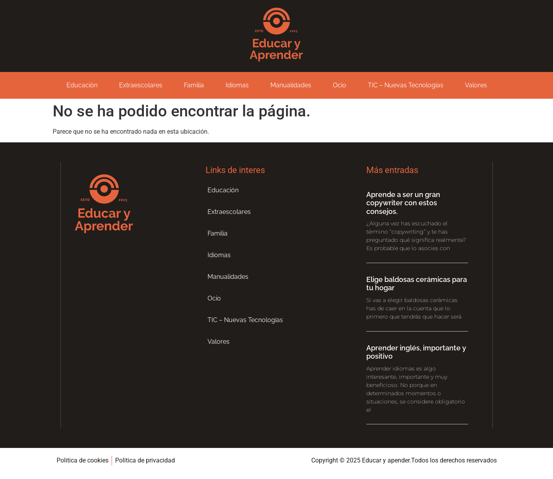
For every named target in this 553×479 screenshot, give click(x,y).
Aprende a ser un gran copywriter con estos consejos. (403, 203)
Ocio (339, 85)
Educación (81, 85)
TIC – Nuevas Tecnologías (405, 85)
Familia (194, 85)
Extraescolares (140, 85)
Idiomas (237, 85)
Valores (476, 85)
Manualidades (290, 85)
